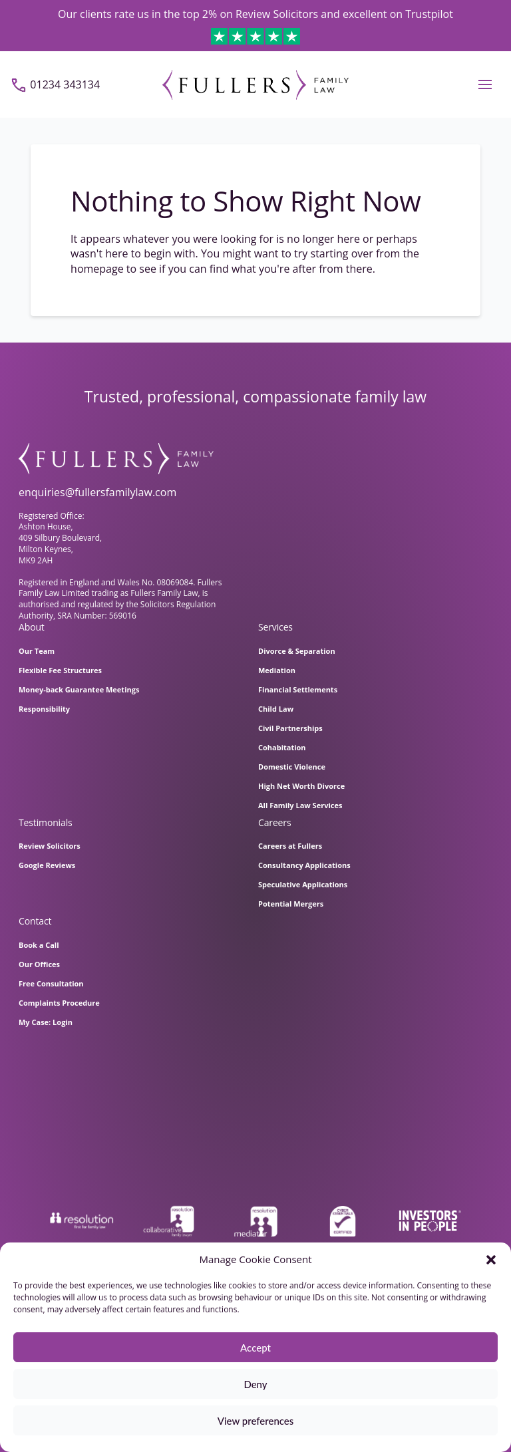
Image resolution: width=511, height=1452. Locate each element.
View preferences (256, 1421)
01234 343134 (65, 84)
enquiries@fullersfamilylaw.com (97, 492)
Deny (255, 1384)
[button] (491, 1259)
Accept (255, 1348)
